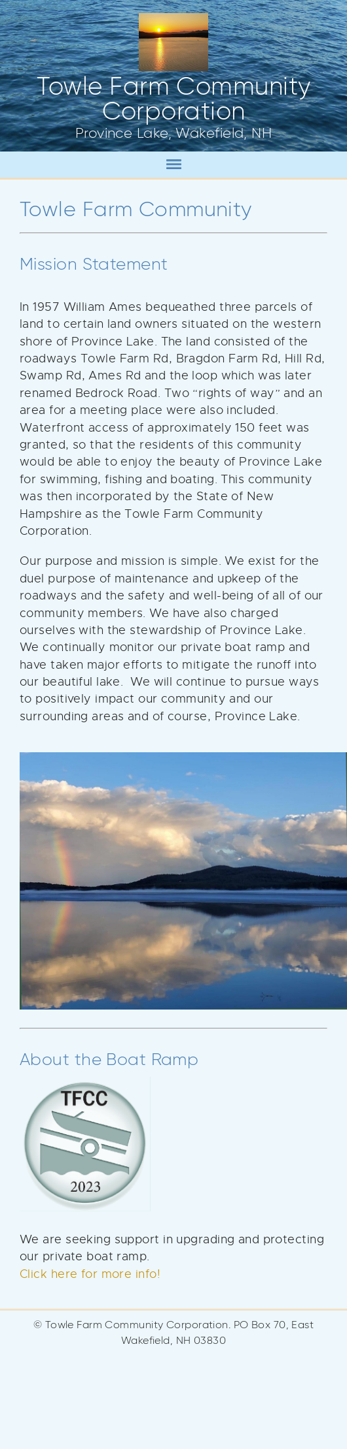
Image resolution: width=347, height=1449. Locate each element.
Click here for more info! (90, 1274)
